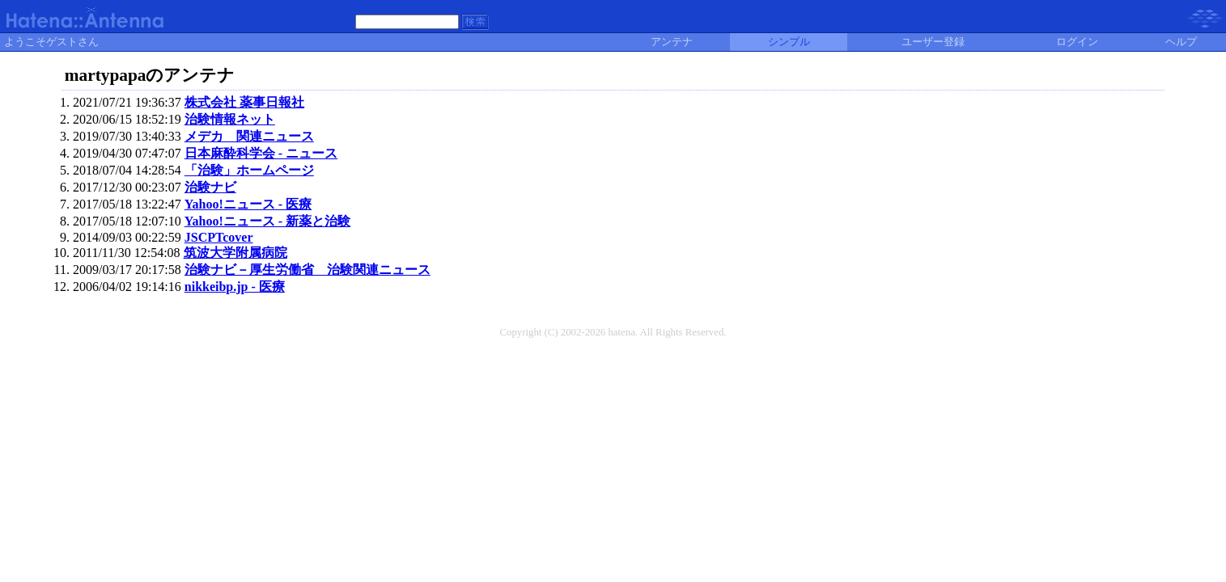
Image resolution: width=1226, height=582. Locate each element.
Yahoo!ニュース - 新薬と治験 (267, 221)
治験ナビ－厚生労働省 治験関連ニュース (308, 269)
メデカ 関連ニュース (249, 136)
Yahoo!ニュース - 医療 (248, 204)
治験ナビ (210, 187)
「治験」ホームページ (249, 170)
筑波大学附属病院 (235, 252)
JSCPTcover (219, 237)
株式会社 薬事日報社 (244, 102)
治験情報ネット (230, 119)
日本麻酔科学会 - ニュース (261, 153)
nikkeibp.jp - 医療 (235, 286)
